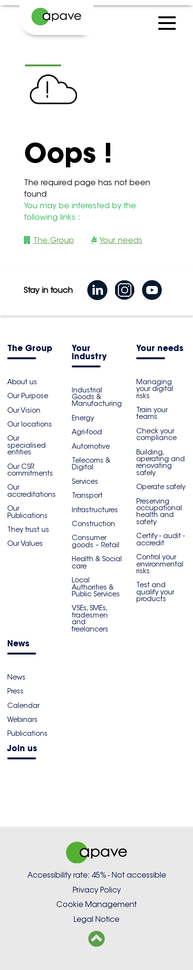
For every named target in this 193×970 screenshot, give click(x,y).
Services (85, 481)
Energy (83, 418)
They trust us (28, 529)
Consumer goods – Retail (95, 541)
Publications (27, 733)
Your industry (89, 353)
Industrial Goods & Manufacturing (97, 397)
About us (22, 382)
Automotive (91, 446)
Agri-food (87, 432)
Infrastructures (95, 509)
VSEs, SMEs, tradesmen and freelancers (90, 618)
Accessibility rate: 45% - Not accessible (96, 875)
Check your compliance (156, 434)
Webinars (22, 719)
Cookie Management (96, 904)
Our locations (29, 424)
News (18, 644)
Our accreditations (31, 490)
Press (15, 691)
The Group (53, 240)
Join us (22, 749)
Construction (93, 523)
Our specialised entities (26, 445)
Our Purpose (27, 395)
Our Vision (23, 410)
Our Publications (27, 511)
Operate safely (160, 486)
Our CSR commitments (30, 470)
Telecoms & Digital (91, 463)
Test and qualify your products (155, 591)
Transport (87, 495)
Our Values (25, 543)
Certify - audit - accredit (160, 539)
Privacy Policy (97, 889)
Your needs (121, 240)
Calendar (23, 705)
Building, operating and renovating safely (160, 462)
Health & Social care (97, 562)
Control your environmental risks (159, 564)
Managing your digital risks (154, 389)
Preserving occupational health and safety (159, 511)
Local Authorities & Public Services (96, 587)
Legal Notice (96, 919)
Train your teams (151, 413)
